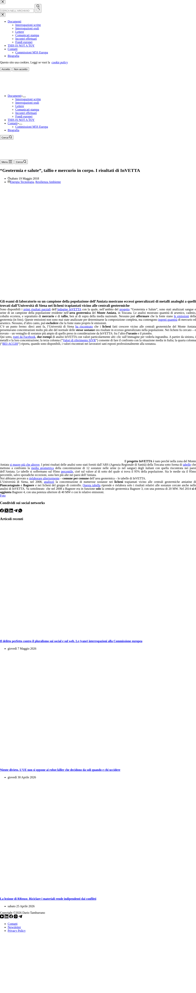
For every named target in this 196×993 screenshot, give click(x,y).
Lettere (19, 106)
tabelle (187, 464)
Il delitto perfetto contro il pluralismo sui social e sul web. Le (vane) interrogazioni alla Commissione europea (71, 641)
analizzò (49, 481)
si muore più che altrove (24, 464)
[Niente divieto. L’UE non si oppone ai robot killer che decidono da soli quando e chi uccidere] (98, 762)
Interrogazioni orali (27, 102)
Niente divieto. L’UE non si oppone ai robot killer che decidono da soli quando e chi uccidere (60, 769)
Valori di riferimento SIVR (79, 340)
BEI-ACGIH (10, 343)
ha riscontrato (84, 326)
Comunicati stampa (27, 109)
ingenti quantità (167, 319)
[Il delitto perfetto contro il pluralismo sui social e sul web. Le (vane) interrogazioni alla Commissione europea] (98, 633)
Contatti (13, 123)
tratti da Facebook (24, 336)
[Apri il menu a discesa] (24, 96)
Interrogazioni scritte (28, 99)
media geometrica (42, 468)
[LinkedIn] (11, 511)
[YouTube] (2, 917)
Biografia (13, 130)
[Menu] (7, 162)
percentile (67, 471)
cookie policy (59, 62)
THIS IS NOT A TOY (21, 119)
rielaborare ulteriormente (44, 478)
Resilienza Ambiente (48, 182)
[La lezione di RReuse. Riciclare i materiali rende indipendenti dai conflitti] (98, 891)
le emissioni (181, 316)
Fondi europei (23, 116)
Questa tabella (91, 485)
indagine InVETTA (69, 309)
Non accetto (20, 69)
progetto (124, 309)
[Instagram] (16, 917)
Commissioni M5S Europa (31, 126)
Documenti (15, 95)
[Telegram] (16, 511)
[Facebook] (2, 511)
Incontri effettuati (26, 113)
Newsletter (14, 927)
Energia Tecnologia (22, 182)
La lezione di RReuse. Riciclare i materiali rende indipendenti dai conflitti (48, 898)
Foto (3, 495)
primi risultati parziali (37, 309)
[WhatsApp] (20, 511)
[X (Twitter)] (7, 511)
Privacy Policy (17, 930)
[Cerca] (6, 137)
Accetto (6, 69)
